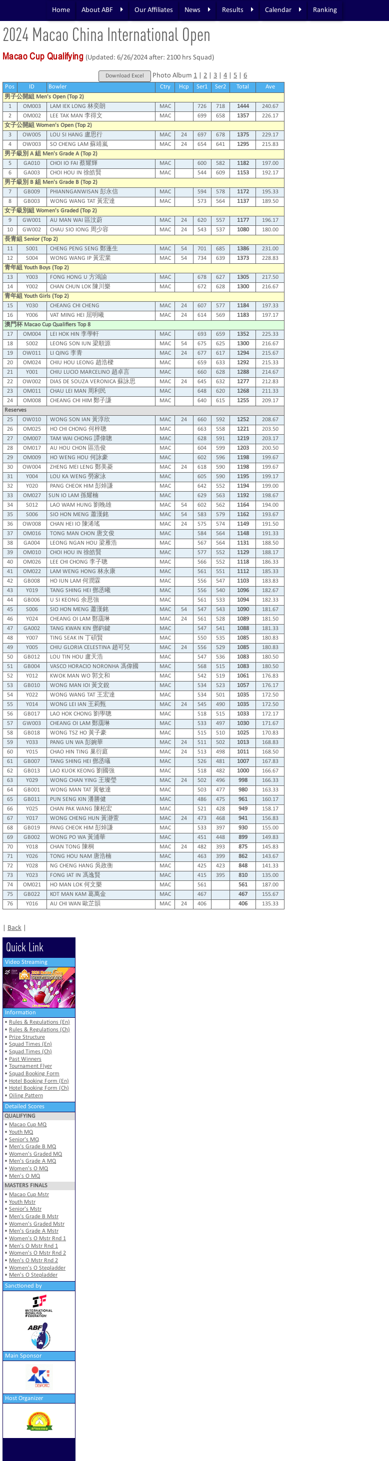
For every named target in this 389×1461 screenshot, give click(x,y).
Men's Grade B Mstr (33, 1217)
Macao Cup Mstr (29, 1195)
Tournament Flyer (30, 1066)
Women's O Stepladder (37, 1268)
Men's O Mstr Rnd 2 (33, 1261)
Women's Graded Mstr (36, 1224)
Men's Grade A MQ (32, 1161)
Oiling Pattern (26, 1096)
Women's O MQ (28, 1169)
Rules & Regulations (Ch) (39, 1030)
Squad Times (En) (30, 1044)
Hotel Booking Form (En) (39, 1081)
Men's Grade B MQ (32, 1147)
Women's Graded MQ (35, 1154)
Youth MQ (21, 1132)
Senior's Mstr (25, 1209)
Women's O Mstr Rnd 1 (37, 1239)
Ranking (325, 10)
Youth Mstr (22, 1202)
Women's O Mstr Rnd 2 (37, 1253)
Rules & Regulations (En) (39, 1022)
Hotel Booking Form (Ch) (39, 1088)
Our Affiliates (153, 10)
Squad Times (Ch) (30, 1052)
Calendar (283, 10)
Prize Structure (27, 1037)
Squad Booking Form (34, 1074)
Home (61, 10)
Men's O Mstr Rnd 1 (33, 1246)
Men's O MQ (24, 1176)
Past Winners (25, 1059)
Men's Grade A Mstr (33, 1231)
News (197, 10)
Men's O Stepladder (33, 1275)
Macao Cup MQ (27, 1125)
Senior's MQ (24, 1140)
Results (238, 10)
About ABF (102, 10)
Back (15, 928)
